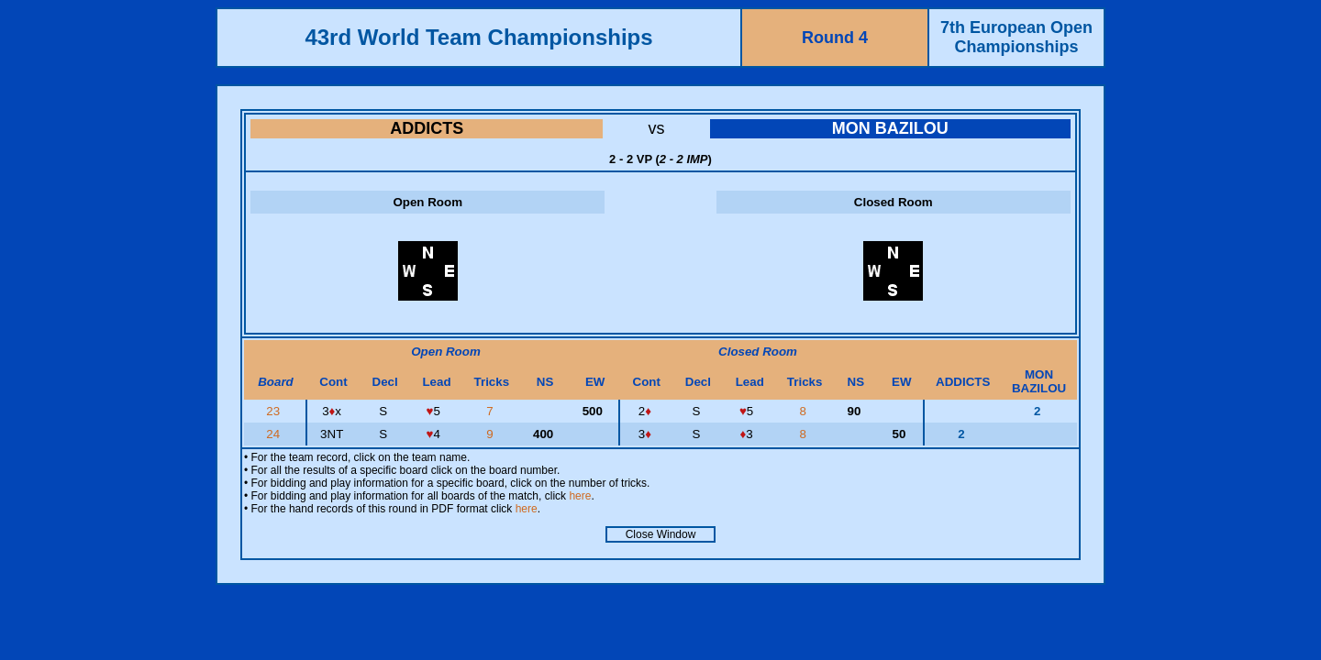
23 (274, 411)
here (580, 496)
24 (274, 434)
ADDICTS (426, 128)
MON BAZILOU (890, 128)
